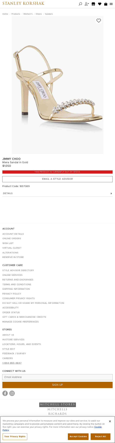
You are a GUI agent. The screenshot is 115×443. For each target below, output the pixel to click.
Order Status (11, 313)
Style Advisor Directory (18, 270)
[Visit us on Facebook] (5, 393)
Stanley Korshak (25, 4)
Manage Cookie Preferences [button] (20, 322)
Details (57, 193)
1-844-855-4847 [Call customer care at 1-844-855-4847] (12, 363)
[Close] (109, 421)
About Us (8, 335)
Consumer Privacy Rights (18, 298)
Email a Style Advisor (57, 179)
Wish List (8, 243)
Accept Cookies (78, 437)
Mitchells (57, 409)
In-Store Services (13, 340)
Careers (7, 358)
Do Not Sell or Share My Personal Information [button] (33, 303)
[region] (57, 429)
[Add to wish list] (99, 21)
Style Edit (8, 349)
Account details (13, 234)
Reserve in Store (13, 257)
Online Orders (11, 239)
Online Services (12, 275)
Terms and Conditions (16, 285)
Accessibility (10, 308)
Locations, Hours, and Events (21, 344)
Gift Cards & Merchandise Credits (24, 317)
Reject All (100, 437)
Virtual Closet (12, 248)
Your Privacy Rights (14, 437)
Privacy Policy (11, 294)
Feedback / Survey (14, 354)
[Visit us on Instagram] (12, 393)
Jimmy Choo (11, 159)
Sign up (57, 385)
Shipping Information (16, 289)
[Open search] (80, 4)
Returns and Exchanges (17, 280)
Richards (57, 414)
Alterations (10, 253)
